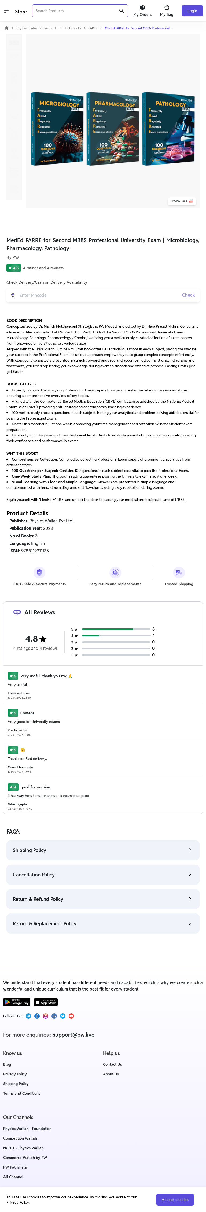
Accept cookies (175, 1199)
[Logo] (20, 10)
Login (192, 10)
